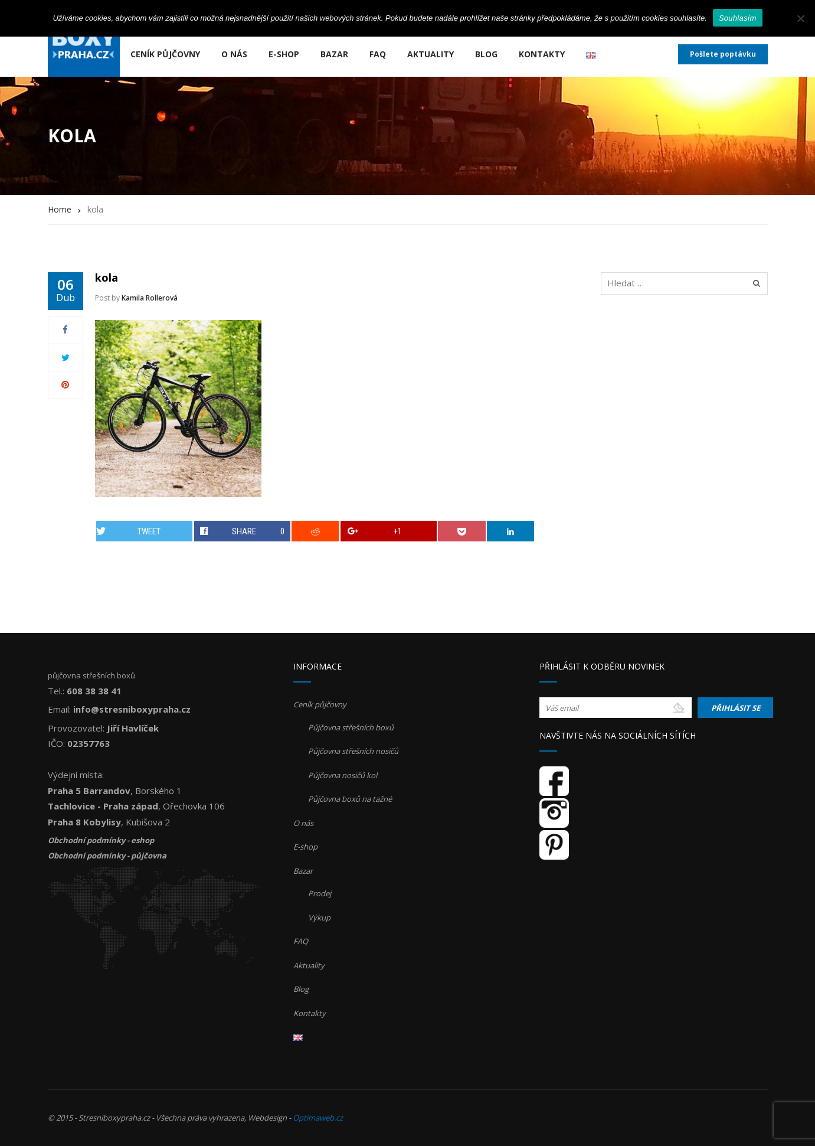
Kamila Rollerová (150, 298)
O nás (234, 54)
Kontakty (542, 54)
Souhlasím (738, 18)
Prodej (319, 893)
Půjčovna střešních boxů (351, 727)
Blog (486, 54)
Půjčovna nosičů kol (342, 775)
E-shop (284, 54)
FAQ (377, 54)
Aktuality (430, 54)
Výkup (319, 917)
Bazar (334, 54)
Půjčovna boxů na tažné (350, 799)
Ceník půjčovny (165, 54)
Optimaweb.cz (318, 1117)
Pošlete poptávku (723, 54)
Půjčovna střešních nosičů (353, 751)
